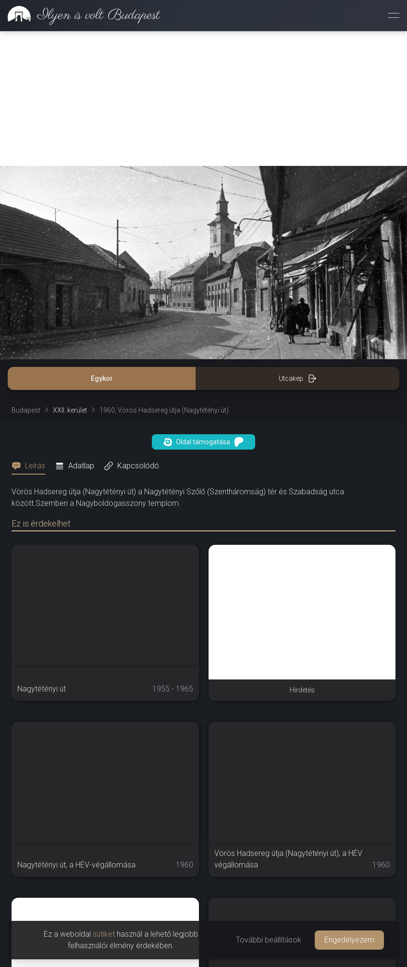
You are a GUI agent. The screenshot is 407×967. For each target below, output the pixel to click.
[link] (80, 15)
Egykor (102, 378)
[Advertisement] (203, 98)
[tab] (31, 466)
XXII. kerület (70, 410)
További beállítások (268, 939)
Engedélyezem (349, 939)
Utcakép (298, 378)
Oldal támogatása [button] (203, 442)
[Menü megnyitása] (393, 15)
